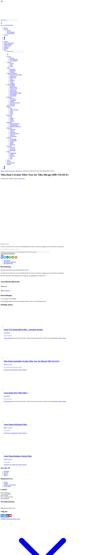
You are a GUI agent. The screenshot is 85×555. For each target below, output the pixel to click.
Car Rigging (13, 100)
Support (9, 30)
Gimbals (12, 101)
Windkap (12, 72)
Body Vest (12, 98)
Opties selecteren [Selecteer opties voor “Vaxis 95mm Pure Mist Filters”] (8, 341)
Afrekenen (13, 544)
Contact (6, 35)
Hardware (6, 47)
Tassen (11, 81)
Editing (12, 142)
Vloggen (12, 83)
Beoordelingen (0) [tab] (8, 203)
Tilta (6, 226)
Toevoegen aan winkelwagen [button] (11, 309)
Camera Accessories (9, 43)
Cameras (6, 41)
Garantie (6, 423)
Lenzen (9, 107)
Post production (11, 32)
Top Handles (13, 95)
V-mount (12, 121)
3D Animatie (13, 139)
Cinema (12, 63)
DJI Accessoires (11, 105)
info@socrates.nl (5, 438)
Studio (11, 66)
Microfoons (13, 70)
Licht (8, 160)
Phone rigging (13, 91)
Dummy (12, 118)
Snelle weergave (62, 278)
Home (2, 171)
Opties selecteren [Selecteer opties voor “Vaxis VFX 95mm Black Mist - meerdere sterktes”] (8, 278)
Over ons (6, 412)
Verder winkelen (21, 544)
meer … (6, 50)
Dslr (11, 116)
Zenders (9, 164)
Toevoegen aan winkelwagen (8, 193)
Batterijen (9, 115)
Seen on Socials (11, 163)
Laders (11, 119)
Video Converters (14, 133)
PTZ (11, 65)
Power (11, 79)
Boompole (12, 69)
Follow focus (13, 76)
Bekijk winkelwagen (6, 544)
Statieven (12, 80)
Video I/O (12, 135)
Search (2, 20)
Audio (8, 67)
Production (7, 230)
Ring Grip (12, 104)
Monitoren (9, 122)
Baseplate (12, 86)
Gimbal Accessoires (15, 102)
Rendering (12, 144)
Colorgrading (13, 140)
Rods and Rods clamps (15, 93)
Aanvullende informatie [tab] (10, 202)
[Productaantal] (43, 192)
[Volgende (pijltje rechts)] (2, 547)
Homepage (6, 411)
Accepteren (52, 549)
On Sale (9, 161)
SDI (11, 157)
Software (6, 48)
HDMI (11, 154)
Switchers (9, 146)
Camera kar (13, 90)
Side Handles (13, 94)
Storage (12, 130)
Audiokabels (13, 153)
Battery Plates (13, 87)
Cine (11, 108)
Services (6, 29)
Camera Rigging (8, 44)
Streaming (12, 132)
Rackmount (13, 150)
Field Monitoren (14, 125)
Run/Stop (12, 156)
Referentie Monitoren (15, 126)
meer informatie (45, 549)
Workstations (13, 136)
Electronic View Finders (16, 74)
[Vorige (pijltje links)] (1, 547)
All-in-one (12, 149)
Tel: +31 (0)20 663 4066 (7, 25)
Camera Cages (7, 45)
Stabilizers (9, 97)
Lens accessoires (14, 109)
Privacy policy (7, 426)
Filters (11, 114)
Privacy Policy (16, 459)
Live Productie (10, 33)
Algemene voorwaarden (10, 424)
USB (11, 158)
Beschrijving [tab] (7, 200)
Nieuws (6, 28)
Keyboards (12, 129)
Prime (11, 111)
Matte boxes (13, 77)
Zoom (11, 112)
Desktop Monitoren (15, 123)
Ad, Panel (12, 147)
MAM (11, 143)
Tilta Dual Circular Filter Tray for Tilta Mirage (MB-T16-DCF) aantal (18, 192)
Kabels (8, 151)
